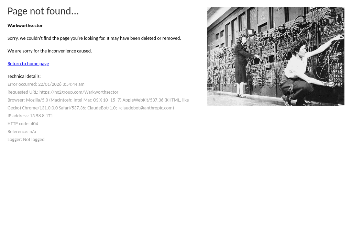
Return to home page (28, 64)
